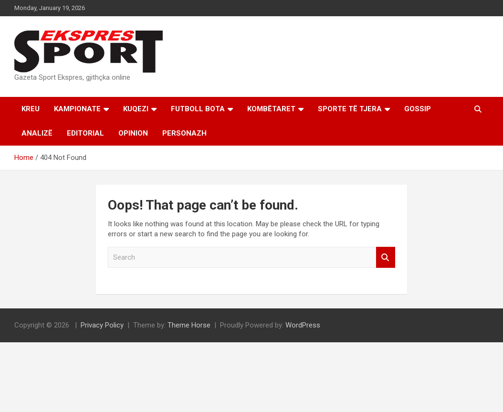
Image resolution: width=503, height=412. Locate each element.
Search (385, 257)
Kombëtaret (271, 109)
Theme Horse (189, 325)
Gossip (417, 109)
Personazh (184, 133)
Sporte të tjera (350, 109)
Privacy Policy (102, 325)
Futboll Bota (198, 109)
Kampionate (77, 109)
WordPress (302, 325)
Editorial (85, 133)
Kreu (30, 109)
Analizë (36, 133)
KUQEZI (135, 109)
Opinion (133, 133)
